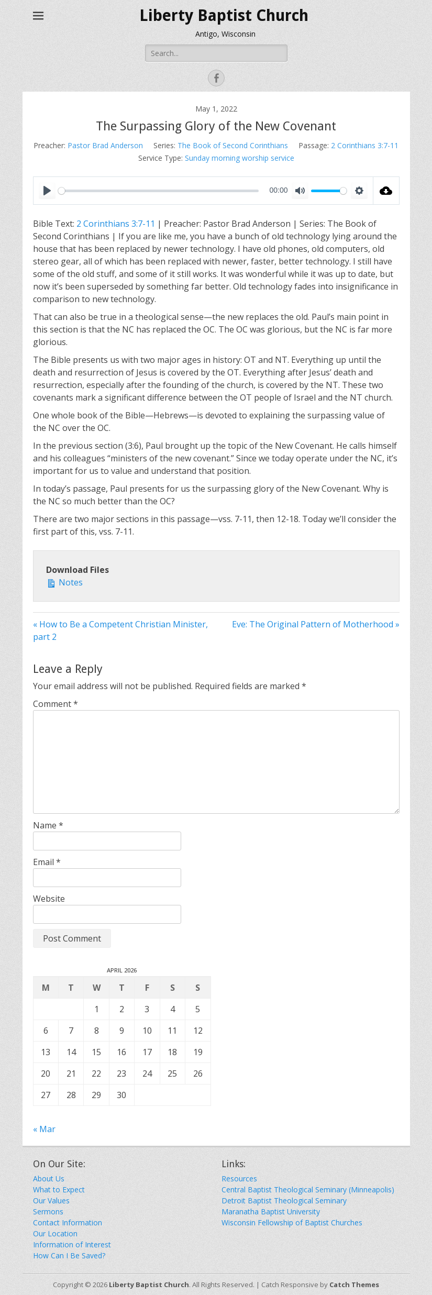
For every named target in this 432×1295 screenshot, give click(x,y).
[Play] (47, 190)
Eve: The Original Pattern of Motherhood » (316, 624)
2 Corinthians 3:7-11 (364, 145)
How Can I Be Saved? (69, 1255)
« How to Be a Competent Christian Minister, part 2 (120, 630)
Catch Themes (354, 1284)
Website (49, 898)
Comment (55, 704)
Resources (239, 1178)
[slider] (158, 191)
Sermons (48, 1211)
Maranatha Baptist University (270, 1211)
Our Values (51, 1200)
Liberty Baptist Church (223, 15)
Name (48, 825)
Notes (64, 582)
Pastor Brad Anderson (105, 145)
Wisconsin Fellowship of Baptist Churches (291, 1222)
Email (47, 862)
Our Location (55, 1233)
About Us (48, 1178)
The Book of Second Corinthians (233, 145)
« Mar (44, 1129)
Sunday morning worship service (239, 158)
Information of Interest (72, 1244)
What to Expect (59, 1189)
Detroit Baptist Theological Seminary (284, 1200)
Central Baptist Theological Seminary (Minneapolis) (307, 1189)
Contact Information (67, 1222)
